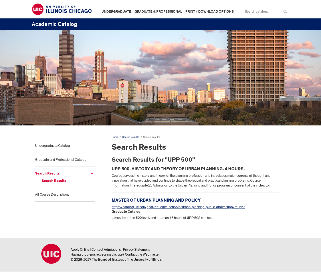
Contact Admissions (106, 249)
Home (115, 137)
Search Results (47, 173)
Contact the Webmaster (142, 254)
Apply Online (80, 249)
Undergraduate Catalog (52, 145)
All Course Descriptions (52, 194)
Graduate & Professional (158, 11)
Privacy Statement (136, 249)
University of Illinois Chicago (51, 254)
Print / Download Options (209, 11)
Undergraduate (116, 11)
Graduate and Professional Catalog (61, 159)
